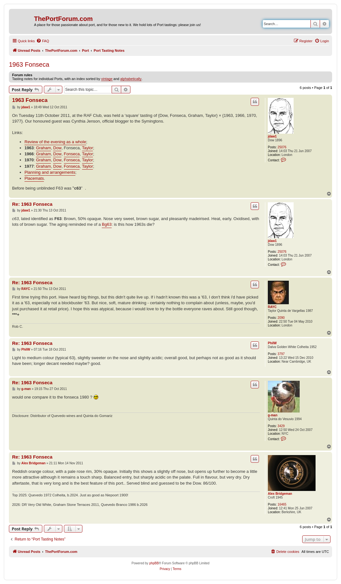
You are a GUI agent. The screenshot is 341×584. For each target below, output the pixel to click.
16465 (282, 504)
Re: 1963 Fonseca (32, 204)
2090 (281, 317)
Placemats (34, 178)
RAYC (272, 307)
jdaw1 (272, 136)
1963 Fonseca (29, 64)
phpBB (154, 563)
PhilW (272, 343)
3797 (281, 354)
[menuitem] (42, 41)
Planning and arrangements (49, 172)
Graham (43, 147)
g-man (272, 415)
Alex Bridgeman (280, 493)
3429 (281, 426)
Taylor (87, 147)
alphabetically (131, 79)
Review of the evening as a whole (55, 141)
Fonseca (72, 153)
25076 (282, 147)
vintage (106, 79)
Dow (57, 147)
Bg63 (106, 224)
